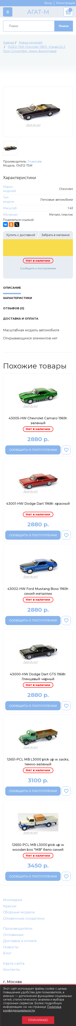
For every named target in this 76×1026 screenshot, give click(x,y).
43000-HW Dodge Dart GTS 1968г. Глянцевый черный (38, 676)
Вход (48, 3)
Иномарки (12, 900)
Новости (10, 947)
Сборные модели (19, 912)
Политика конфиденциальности (32, 1008)
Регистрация (65, 3)
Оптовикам (13, 935)
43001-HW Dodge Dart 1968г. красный (38, 504)
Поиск (64, 26)
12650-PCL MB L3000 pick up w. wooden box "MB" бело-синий (38, 847)
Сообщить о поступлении (38, 268)
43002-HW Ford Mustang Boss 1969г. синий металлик (38, 591)
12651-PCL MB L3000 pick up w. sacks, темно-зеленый (38, 761)
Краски (9, 906)
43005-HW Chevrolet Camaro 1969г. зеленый (38, 420)
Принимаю (38, 1020)
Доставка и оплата (20, 941)
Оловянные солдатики (24, 918)
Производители (17, 928)
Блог (7, 953)
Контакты (11, 969)
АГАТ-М (38, 11)
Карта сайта (14, 963)
